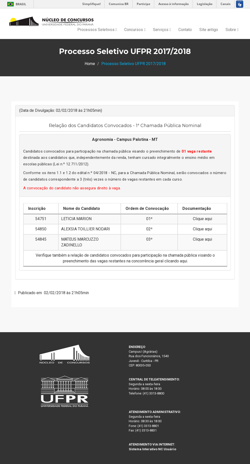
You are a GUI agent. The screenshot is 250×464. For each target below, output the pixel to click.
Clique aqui (202, 218)
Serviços (162, 29)
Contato (185, 29)
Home (90, 63)
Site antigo (208, 29)
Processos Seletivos (97, 29)
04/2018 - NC (105, 173)
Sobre (232, 29)
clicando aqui (175, 261)
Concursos (134, 29)
